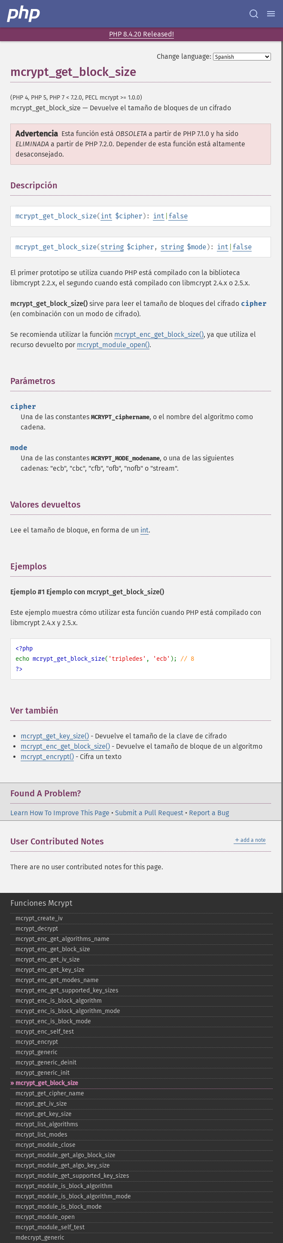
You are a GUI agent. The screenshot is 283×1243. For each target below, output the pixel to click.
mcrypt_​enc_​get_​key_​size (50, 970)
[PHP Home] (24, 13)
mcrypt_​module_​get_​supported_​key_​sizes (72, 1175)
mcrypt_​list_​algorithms (46, 1124)
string (112, 247)
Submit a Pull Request (149, 813)
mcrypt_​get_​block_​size (46, 1083)
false (178, 216)
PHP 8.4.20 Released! (141, 34)
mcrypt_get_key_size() (55, 736)
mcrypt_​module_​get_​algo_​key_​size (62, 1165)
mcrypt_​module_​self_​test (50, 1227)
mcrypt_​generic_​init (42, 1073)
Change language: (184, 56)
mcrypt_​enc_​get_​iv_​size (47, 959)
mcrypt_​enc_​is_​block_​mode (53, 1021)
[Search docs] (253, 13)
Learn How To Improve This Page (60, 813)
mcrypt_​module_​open (45, 1217)
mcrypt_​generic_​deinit (45, 1062)
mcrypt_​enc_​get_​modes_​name (57, 980)
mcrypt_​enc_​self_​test (44, 1031)
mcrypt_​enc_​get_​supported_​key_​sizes (67, 990)
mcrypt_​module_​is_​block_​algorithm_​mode (73, 1196)
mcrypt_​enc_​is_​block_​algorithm (58, 1000)
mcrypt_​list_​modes (41, 1134)
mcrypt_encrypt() (47, 757)
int (106, 216)
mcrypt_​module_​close (45, 1145)
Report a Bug (209, 813)
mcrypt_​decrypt (36, 928)
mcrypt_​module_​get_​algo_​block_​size (65, 1155)
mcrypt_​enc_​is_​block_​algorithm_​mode (67, 1011)
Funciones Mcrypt (41, 903)
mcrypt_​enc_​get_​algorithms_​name (62, 939)
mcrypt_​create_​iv (39, 918)
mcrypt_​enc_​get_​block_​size (52, 949)
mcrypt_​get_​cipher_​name (49, 1093)
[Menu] (271, 13)
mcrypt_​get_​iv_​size (41, 1103)
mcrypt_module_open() (113, 345)
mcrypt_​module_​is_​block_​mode (58, 1206)
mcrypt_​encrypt (36, 1042)
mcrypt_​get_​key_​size (43, 1114)
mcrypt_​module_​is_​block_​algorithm (64, 1186)
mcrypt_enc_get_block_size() (159, 334)
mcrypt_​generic (36, 1052)
